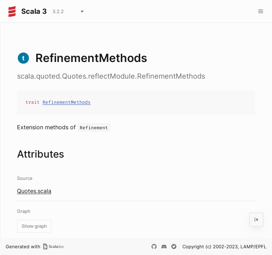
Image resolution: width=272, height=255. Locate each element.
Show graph (34, 226)
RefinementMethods (66, 102)
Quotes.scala (34, 190)
